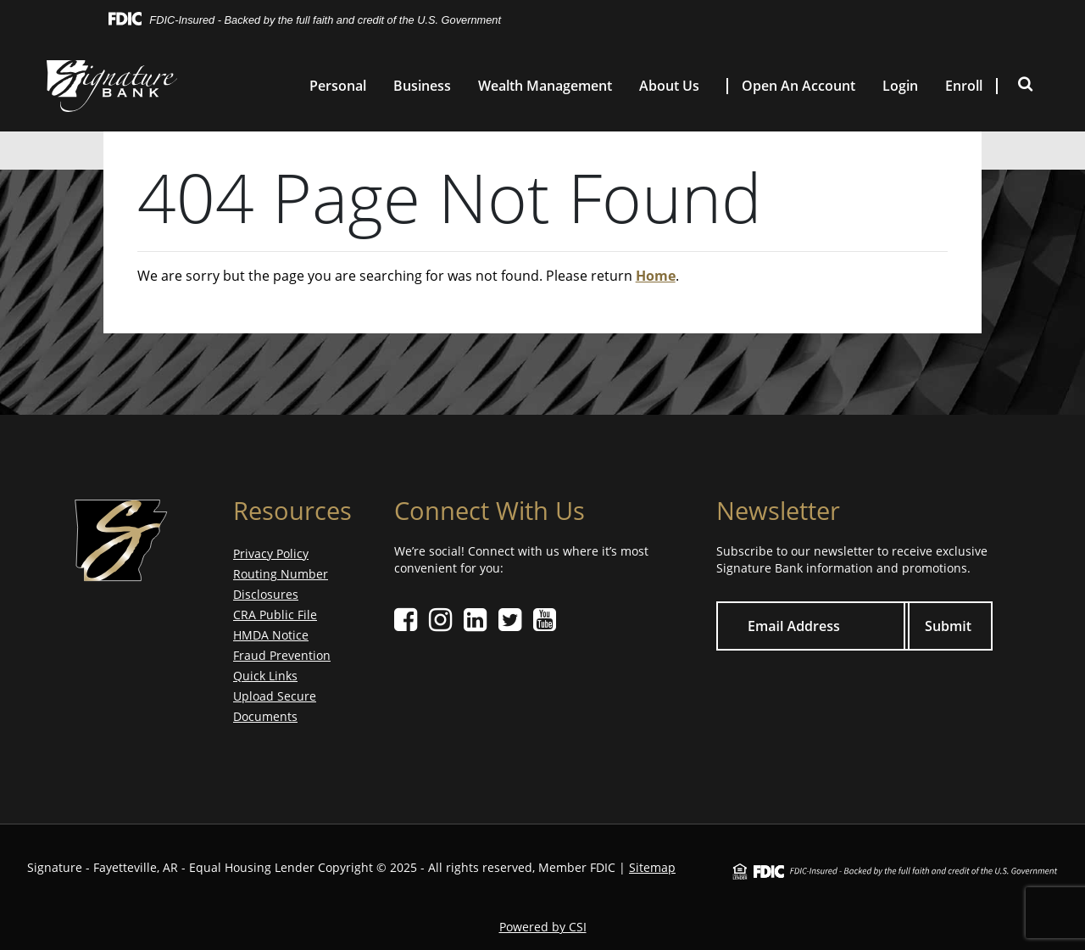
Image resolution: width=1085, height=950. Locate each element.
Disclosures (265, 594)
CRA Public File (275, 614)
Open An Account (798, 86)
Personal (337, 86)
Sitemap (652, 867)
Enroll (963, 86)
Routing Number (280, 574)
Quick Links (265, 676)
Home (656, 275)
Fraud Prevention (282, 655)
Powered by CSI (543, 927)
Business (422, 86)
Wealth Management (545, 86)
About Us (669, 86)
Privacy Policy (271, 553)
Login (900, 86)
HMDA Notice (271, 635)
